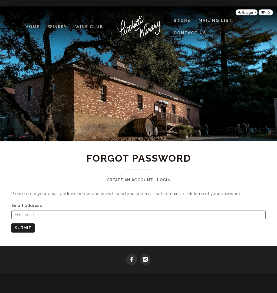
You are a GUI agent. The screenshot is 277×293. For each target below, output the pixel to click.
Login (163, 180)
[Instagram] (145, 260)
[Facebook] (132, 260)
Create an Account (130, 180)
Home (32, 26)
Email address (26, 205)
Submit (23, 228)
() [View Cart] (266, 12)
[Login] (247, 12)
